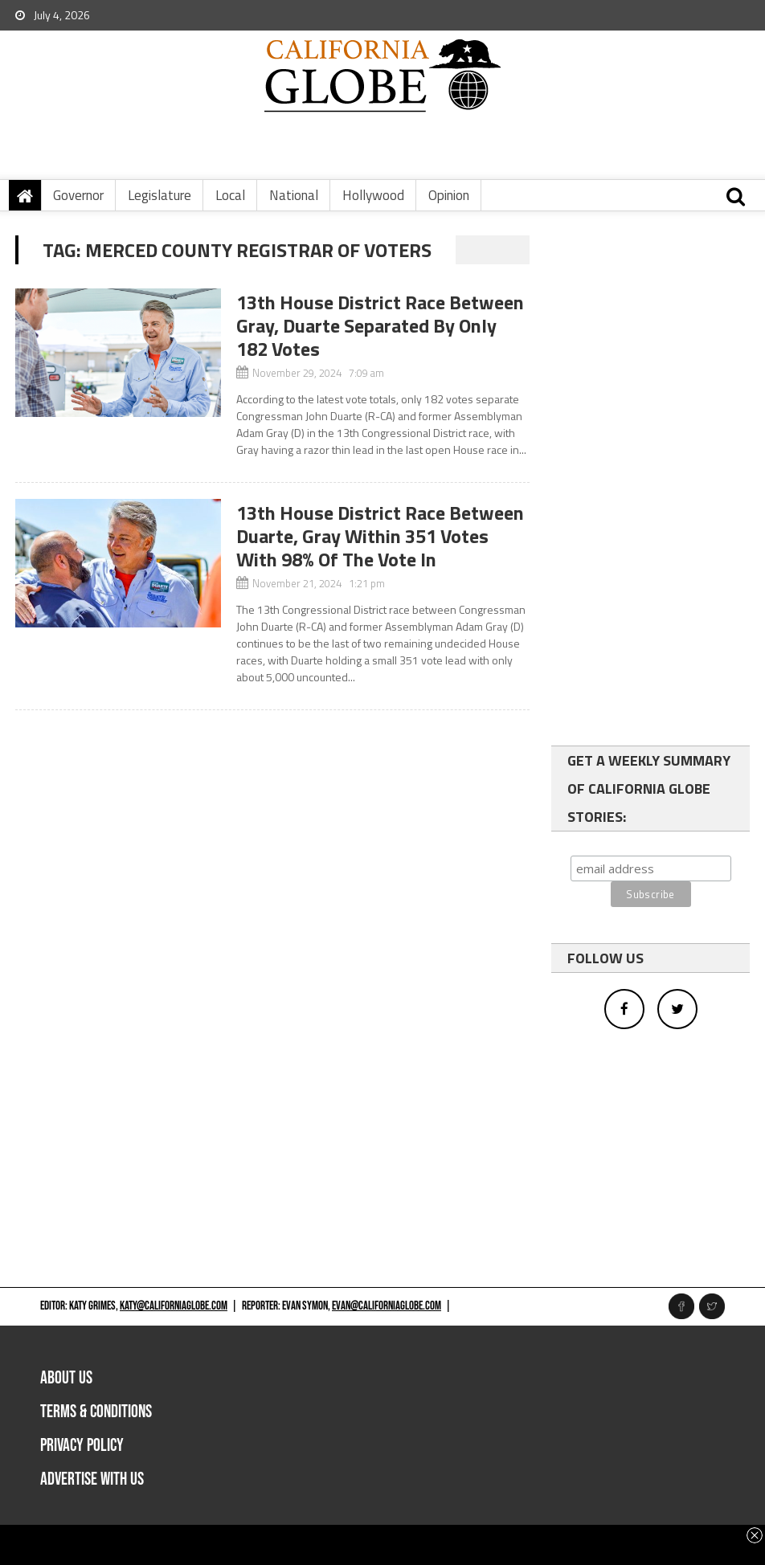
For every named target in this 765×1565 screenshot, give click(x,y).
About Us (66, 1378)
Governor (78, 195)
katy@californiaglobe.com (173, 1306)
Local (230, 195)
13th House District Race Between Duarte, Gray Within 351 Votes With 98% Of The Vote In (380, 536)
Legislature (159, 195)
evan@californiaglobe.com (386, 1306)
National (293, 195)
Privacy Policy (82, 1446)
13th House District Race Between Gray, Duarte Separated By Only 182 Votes (380, 325)
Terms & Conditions (96, 1412)
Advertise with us (92, 1479)
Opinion (448, 195)
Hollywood (373, 195)
